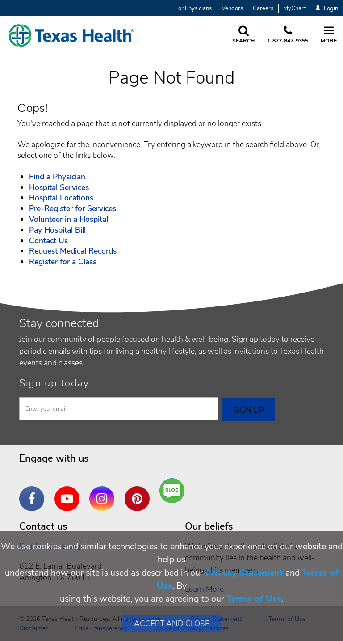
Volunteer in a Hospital (68, 219)
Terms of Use (253, 599)
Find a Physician (57, 176)
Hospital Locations (61, 197)
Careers (263, 8)
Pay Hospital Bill (57, 230)
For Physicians (193, 8)
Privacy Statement (244, 573)
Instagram (104, 492)
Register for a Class (62, 261)
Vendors (232, 8)
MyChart (294, 8)
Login (327, 9)
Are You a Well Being (174, 491)
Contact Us (48, 240)
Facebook (34, 492)
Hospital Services (59, 187)
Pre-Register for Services (72, 208)
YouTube (69, 492)
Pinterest (139, 492)
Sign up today (54, 383)
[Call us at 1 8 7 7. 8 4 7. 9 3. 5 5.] (287, 35)
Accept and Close (171, 623)
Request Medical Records (73, 251)
